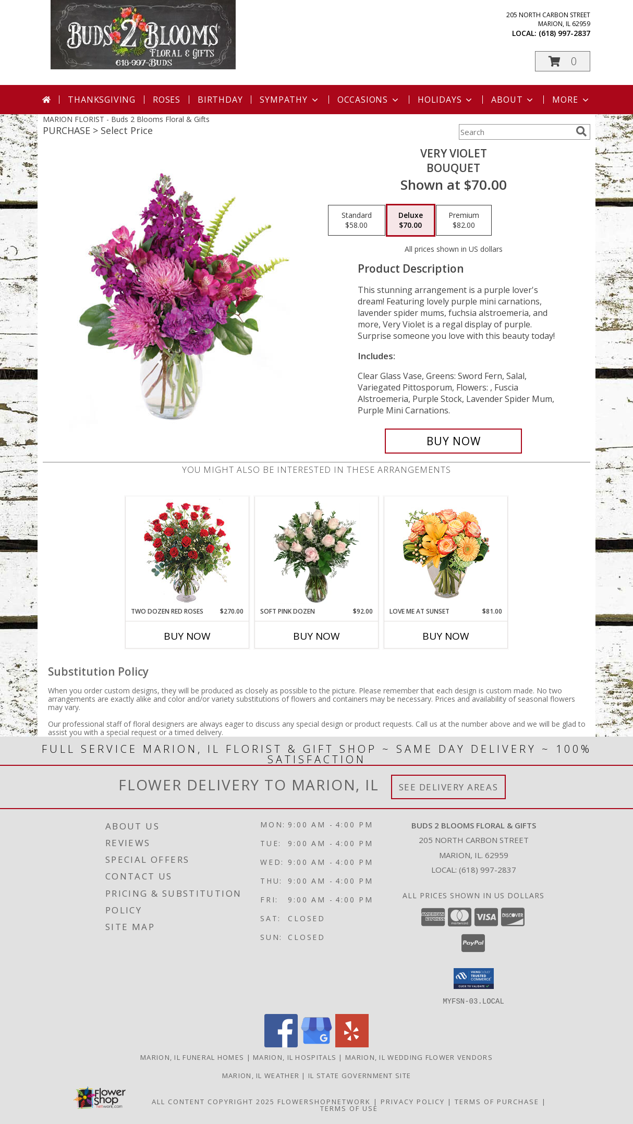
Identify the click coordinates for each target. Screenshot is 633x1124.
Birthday (220, 99)
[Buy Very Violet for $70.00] (453, 441)
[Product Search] (515, 132)
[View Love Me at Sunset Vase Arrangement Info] (446, 552)
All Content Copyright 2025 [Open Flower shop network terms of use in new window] (213, 1101)
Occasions (368, 99)
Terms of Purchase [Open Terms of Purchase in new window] (497, 1101)
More (571, 99)
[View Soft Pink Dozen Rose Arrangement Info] (316, 551)
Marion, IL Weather (260, 1075)
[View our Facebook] (281, 1044)
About (513, 99)
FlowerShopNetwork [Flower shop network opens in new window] (324, 1101)
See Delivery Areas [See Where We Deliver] (448, 787)
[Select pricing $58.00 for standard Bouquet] (356, 220)
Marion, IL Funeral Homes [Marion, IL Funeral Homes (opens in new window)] (192, 1056)
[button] (562, 61)
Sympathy (290, 99)
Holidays (446, 99)
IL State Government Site (359, 1075)
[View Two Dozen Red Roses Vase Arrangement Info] (187, 552)
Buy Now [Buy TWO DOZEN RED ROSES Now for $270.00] (187, 636)
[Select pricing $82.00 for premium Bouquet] (463, 220)
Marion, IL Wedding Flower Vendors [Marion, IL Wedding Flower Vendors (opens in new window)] (419, 1056)
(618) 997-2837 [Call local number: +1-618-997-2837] (564, 33)
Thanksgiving (102, 99)
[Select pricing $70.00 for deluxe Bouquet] (410, 220)
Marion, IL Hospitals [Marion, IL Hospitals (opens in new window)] (294, 1056)
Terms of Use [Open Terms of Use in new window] (349, 1108)
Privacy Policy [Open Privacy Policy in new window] (413, 1101)
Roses (166, 99)
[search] (581, 131)
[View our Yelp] (352, 1044)
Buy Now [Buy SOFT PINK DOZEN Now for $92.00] (316, 636)
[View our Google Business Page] (316, 1044)
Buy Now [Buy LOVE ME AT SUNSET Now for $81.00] (445, 636)
